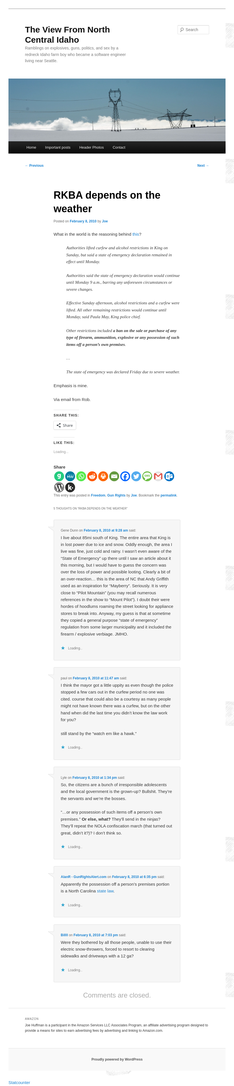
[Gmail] (158, 476)
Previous (34, 166)
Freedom (98, 495)
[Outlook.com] (169, 476)
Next (203, 166)
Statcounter (19, 1082)
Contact (119, 147)
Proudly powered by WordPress (117, 1059)
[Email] (114, 476)
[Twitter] (136, 476)
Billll (64, 935)
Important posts (58, 147)
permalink (169, 495)
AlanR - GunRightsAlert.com (83, 877)
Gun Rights (116, 495)
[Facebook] (125, 476)
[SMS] (147, 476)
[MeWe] (70, 476)
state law (105, 890)
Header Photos (91, 147)
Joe (105, 221)
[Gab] (59, 476)
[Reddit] (92, 476)
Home (31, 147)
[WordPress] (59, 487)
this (135, 234)
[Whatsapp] (81, 476)
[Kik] (70, 487)
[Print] (103, 476)
